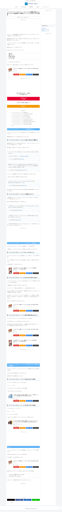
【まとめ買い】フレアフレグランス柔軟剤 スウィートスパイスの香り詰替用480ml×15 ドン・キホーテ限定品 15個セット (24, 271)
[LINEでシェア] (36, 502)
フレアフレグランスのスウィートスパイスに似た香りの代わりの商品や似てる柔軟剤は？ (23, 123)
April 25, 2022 (19, 222)
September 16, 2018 (23, 187)
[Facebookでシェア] (19, 502)
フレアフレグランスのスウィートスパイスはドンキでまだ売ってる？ (21, 119)
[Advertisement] (23, 26)
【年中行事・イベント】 (45, 30)
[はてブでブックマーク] (27, 502)
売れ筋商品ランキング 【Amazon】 (23, 107)
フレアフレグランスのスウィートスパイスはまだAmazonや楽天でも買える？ (23, 120)
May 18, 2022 (19, 212)
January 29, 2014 (21, 161)
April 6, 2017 (25, 172)
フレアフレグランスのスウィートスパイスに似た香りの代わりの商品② (22, 126)
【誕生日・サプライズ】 (45, 29)
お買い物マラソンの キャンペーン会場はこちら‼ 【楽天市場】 (23, 99)
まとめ (12, 127)
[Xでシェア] (11, 502)
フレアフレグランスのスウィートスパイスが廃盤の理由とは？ (20, 113)
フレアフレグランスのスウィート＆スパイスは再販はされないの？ (21, 116)
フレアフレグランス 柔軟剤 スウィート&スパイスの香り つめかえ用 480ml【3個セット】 (25, 69)
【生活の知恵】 (43, 28)
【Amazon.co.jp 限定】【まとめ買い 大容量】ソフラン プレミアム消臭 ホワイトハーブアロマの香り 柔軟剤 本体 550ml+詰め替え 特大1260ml (26, 398)
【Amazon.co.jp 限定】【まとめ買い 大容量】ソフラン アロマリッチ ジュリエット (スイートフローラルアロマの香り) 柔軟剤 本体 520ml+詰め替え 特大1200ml (26, 424)
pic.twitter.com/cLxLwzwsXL (24, 158)
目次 (22, 111)
